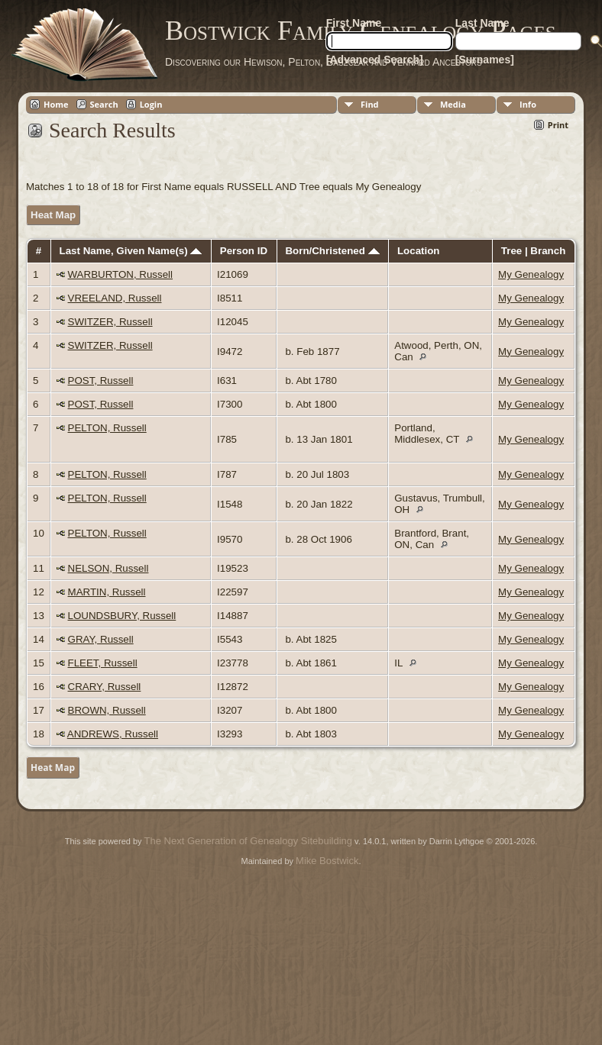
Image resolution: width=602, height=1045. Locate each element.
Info (527, 104)
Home (56, 104)
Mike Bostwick (327, 860)
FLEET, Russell (103, 663)
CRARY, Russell (104, 686)
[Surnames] (484, 59)
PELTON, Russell (107, 428)
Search (104, 104)
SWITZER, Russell (110, 321)
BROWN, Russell (107, 710)
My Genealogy (531, 274)
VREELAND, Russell (115, 298)
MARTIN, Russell (107, 592)
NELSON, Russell (108, 568)
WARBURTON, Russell (120, 274)
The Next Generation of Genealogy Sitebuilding (248, 841)
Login (151, 104)
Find (370, 104)
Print (558, 125)
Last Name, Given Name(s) (131, 250)
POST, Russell (101, 380)
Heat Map (53, 215)
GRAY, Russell (101, 639)
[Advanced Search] (374, 59)
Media (453, 104)
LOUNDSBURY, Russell (122, 615)
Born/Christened (332, 250)
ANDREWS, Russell (112, 734)
